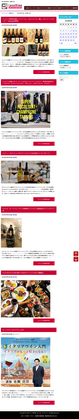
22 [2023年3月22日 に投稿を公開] (68, 37)
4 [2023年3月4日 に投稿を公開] (76, 27)
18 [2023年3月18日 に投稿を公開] (76, 34)
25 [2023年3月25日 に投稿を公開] (76, 37)
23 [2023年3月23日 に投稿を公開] (71, 37)
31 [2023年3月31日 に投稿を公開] (73, 40)
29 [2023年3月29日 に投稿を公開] (68, 40)
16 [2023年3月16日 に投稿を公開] (71, 34)
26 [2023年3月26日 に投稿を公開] (60, 40)
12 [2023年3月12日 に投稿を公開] (60, 34)
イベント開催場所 (64, 54)
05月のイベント (40, 8)
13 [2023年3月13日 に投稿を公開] (63, 34)
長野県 (15, 157)
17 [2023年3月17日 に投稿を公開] (73, 34)
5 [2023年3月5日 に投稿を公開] (60, 30)
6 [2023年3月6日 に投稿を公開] (63, 30)
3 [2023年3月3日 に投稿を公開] (73, 27)
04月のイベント (29, 8)
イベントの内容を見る (44, 72)
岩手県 (15, 277)
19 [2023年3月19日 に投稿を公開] (60, 37)
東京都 (15, 25)
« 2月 (61, 43)
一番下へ (76, 257)
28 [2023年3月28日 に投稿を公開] (66, 40)
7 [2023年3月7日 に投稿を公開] (65, 30)
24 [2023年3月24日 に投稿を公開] (73, 37)
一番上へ (76, 255)
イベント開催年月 (64, 65)
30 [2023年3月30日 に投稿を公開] (71, 40)
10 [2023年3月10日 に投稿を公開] (73, 30)
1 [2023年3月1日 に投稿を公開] (68, 27)
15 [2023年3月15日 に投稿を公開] (68, 34)
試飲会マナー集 (51, 8)
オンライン (16, 334)
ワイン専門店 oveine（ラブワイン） (39, 413)
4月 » (75, 43)
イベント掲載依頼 (72, 8)
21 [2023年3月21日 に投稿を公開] (66, 37)
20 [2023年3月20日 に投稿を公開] (63, 37)
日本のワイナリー (62, 8)
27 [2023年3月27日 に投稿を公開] (63, 40)
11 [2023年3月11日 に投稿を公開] (76, 30)
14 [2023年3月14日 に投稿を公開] (66, 34)
